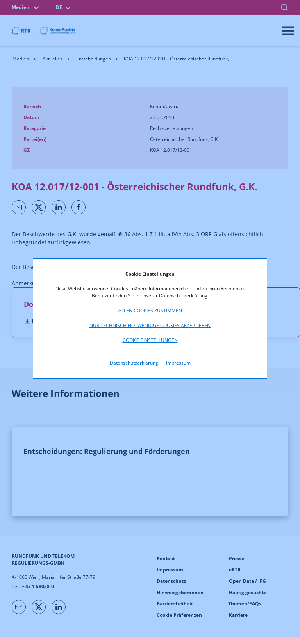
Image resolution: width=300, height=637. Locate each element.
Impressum (178, 362)
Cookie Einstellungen (150, 340)
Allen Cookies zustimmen (150, 310)
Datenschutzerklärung (134, 362)
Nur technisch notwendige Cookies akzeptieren (150, 325)
